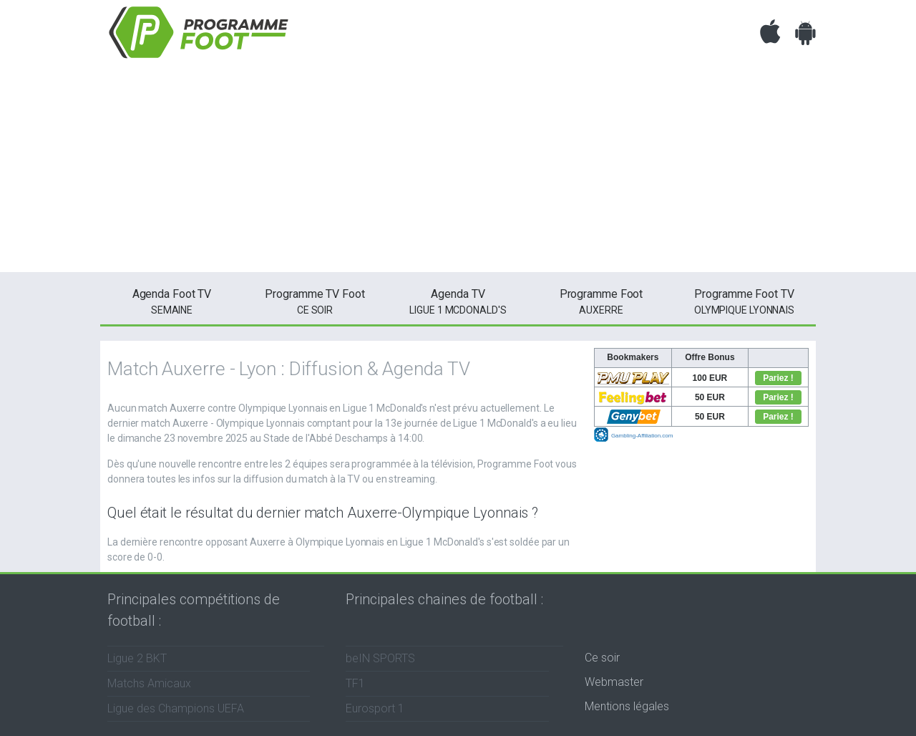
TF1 (355, 683)
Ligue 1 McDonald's (458, 301)
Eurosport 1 (375, 708)
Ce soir (602, 657)
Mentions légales (627, 706)
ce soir (314, 301)
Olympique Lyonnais (744, 301)
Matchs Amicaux (149, 683)
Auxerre (601, 301)
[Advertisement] (458, 172)
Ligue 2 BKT (137, 658)
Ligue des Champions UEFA (175, 708)
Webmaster (614, 682)
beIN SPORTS (380, 658)
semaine (171, 301)
